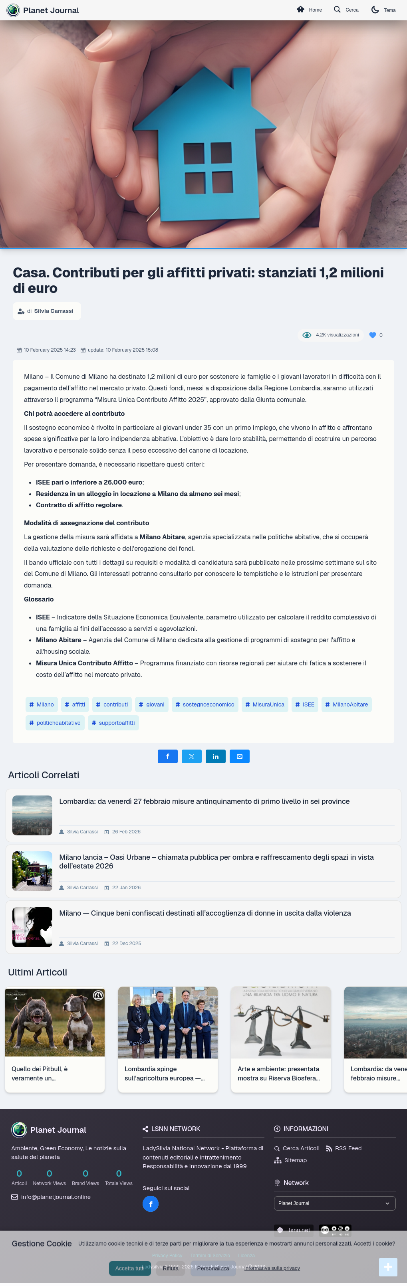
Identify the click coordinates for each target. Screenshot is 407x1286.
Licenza (246, 1258)
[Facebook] (151, 1204)
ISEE (305, 704)
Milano (42, 704)
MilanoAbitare (347, 704)
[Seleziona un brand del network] (335, 1204)
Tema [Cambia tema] (381, 10)
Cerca (339, 10)
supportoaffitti (113, 722)
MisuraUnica (265, 704)
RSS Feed (344, 1148)
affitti (75, 704)
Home (297, 10)
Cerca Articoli (297, 1148)
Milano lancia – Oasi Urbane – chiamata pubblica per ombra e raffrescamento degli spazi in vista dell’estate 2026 (218, 861)
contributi (112, 704)
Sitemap (290, 1160)
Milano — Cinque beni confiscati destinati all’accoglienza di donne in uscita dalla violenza (206, 913)
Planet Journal (42, 10)
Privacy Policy (167, 1258)
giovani (151, 704)
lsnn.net (293, 1233)
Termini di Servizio (210, 1258)
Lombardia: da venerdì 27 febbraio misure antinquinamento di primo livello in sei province (206, 801)
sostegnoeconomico (205, 704)
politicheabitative (55, 722)
